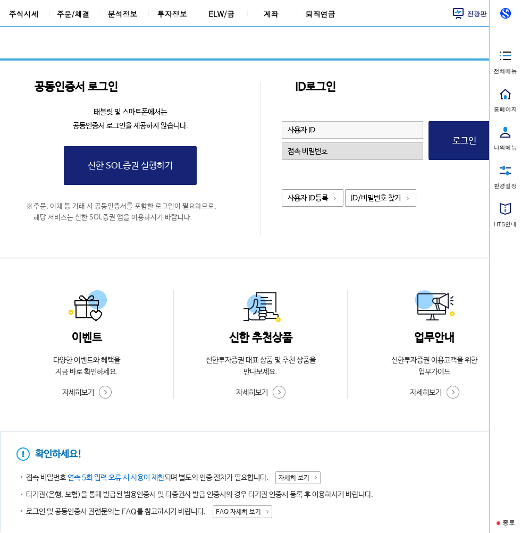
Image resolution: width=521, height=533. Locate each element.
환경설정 (505, 186)
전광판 (476, 13)
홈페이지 (505, 109)
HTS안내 (505, 224)
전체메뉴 (505, 71)
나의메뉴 (505, 147)
